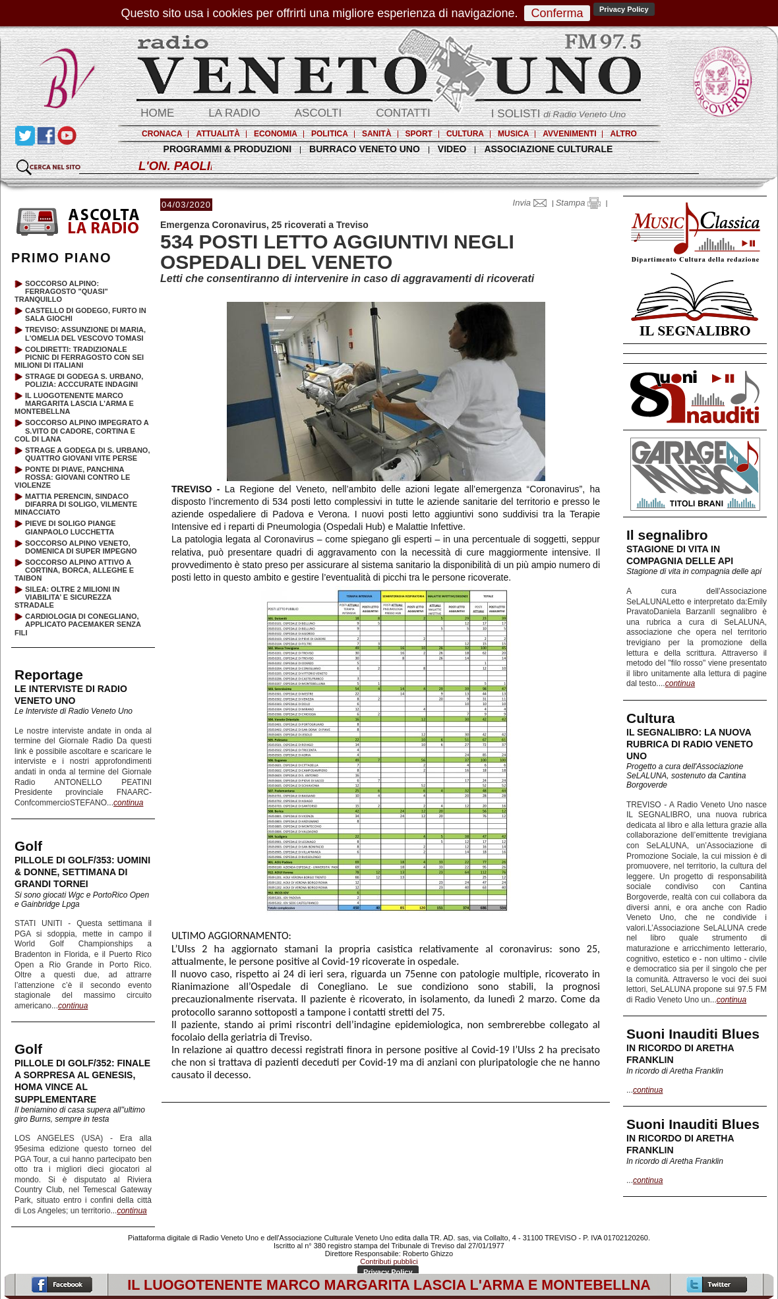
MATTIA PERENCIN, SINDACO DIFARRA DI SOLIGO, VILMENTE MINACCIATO (76, 504)
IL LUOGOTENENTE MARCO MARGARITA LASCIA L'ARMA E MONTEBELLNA (74, 403)
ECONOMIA (275, 133)
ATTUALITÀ (217, 133)
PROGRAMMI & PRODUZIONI (227, 149)
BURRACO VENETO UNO (364, 149)
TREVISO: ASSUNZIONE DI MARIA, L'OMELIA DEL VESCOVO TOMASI (85, 333)
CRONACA (162, 133)
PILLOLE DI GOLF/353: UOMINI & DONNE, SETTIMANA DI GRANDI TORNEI (82, 872)
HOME (157, 113)
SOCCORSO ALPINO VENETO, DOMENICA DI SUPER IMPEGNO (81, 547)
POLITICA (329, 133)
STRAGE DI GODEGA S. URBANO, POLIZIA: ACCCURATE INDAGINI (84, 380)
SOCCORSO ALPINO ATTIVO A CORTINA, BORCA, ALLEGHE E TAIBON (74, 570)
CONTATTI (403, 113)
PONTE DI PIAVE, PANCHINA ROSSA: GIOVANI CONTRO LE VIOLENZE (72, 477)
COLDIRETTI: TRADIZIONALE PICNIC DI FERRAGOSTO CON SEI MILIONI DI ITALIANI (79, 357)
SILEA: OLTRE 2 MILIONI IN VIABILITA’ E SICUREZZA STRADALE (67, 597)
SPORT (419, 133)
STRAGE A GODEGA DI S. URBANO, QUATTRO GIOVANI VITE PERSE (87, 454)
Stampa (578, 203)
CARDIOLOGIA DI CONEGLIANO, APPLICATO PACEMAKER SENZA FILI (78, 624)
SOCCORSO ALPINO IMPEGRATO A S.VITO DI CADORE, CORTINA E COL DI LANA (81, 430)
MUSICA (513, 133)
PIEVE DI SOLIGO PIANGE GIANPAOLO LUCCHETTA (70, 527)
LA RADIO (234, 113)
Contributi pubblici (388, 1261)
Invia (533, 203)
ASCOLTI (318, 113)
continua (680, 683)
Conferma (557, 13)
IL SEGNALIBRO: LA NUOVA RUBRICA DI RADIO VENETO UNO (689, 744)
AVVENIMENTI (569, 133)
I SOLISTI (558, 113)
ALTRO (623, 133)
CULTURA (465, 133)
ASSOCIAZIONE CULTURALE (548, 149)
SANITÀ (377, 133)
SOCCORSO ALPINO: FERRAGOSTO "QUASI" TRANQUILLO (61, 291)
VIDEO (452, 149)
